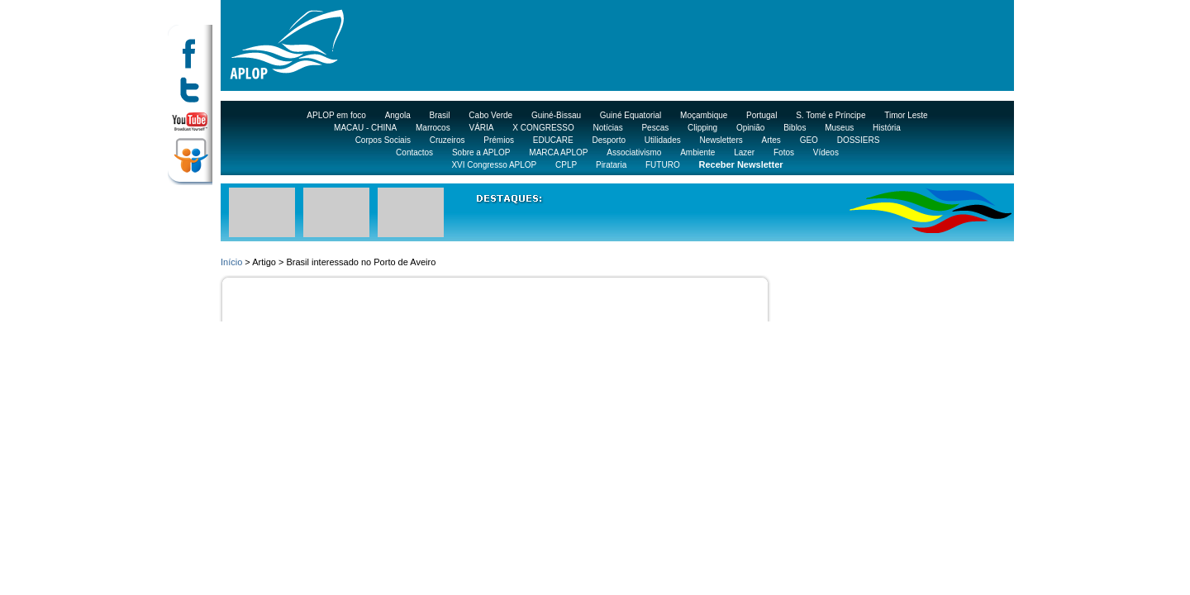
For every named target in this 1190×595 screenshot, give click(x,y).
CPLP (566, 164)
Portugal (761, 115)
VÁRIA (481, 127)
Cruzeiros (447, 140)
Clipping (702, 127)
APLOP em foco (336, 115)
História (887, 127)
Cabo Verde (490, 115)
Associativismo (634, 152)
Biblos (794, 127)
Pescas (655, 127)
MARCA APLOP (558, 152)
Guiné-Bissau (556, 115)
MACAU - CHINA (365, 127)
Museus (839, 127)
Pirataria (611, 164)
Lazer (744, 152)
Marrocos (433, 127)
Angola (398, 115)
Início (231, 262)
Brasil (440, 115)
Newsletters (720, 140)
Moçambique (703, 115)
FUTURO (662, 164)
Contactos (414, 152)
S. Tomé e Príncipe (830, 115)
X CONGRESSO (543, 127)
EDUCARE (553, 140)
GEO (809, 140)
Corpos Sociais (383, 140)
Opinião (750, 127)
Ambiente (697, 152)
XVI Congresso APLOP (493, 164)
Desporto (609, 140)
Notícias (608, 127)
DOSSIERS (858, 140)
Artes (771, 140)
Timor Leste (905, 115)
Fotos (784, 152)
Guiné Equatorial (631, 115)
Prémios (498, 140)
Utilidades (663, 140)
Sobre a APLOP (481, 152)
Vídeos (826, 152)
